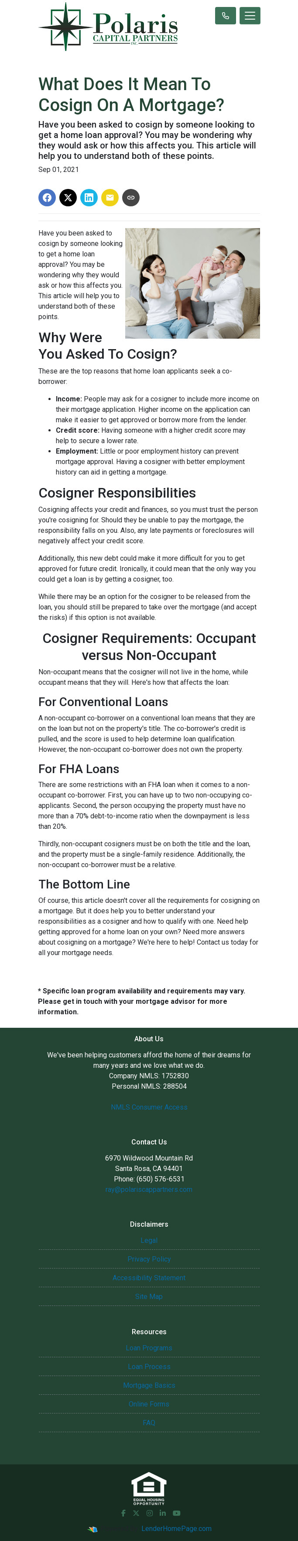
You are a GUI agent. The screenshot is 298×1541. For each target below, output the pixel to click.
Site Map (149, 1296)
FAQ (149, 1423)
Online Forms (149, 1404)
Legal (149, 1240)
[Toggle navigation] (250, 15)
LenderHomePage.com (176, 1528)
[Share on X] (68, 197)
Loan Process (149, 1367)
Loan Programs (149, 1348)
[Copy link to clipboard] (131, 197)
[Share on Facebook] (47, 197)
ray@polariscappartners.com (149, 1189)
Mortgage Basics (149, 1385)
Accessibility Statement (149, 1278)
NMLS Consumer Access (149, 1107)
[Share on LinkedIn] (89, 197)
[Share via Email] (110, 197)
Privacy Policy (149, 1259)
